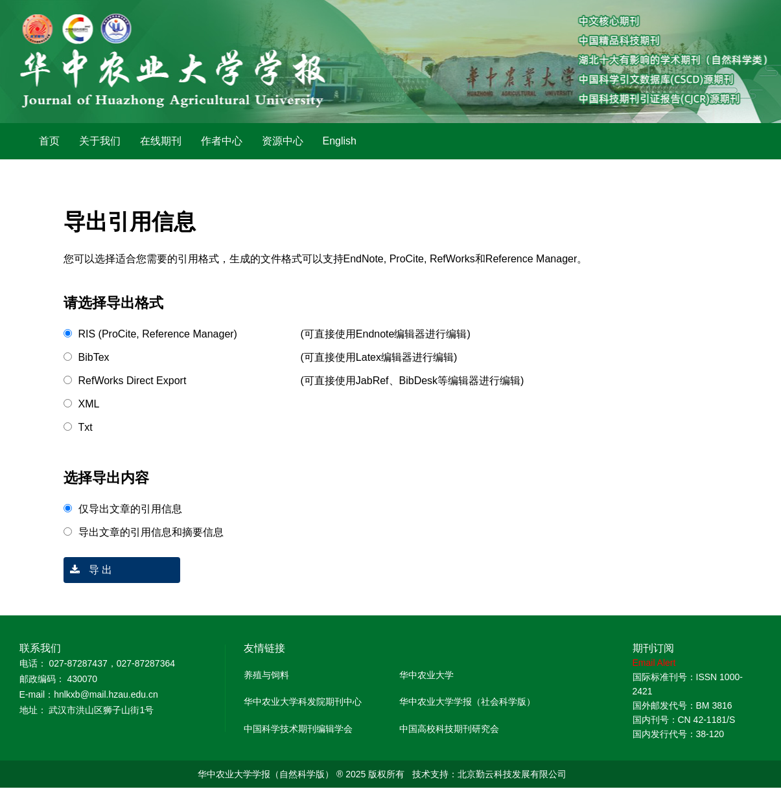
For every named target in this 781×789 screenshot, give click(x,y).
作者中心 (221, 140)
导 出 (88, 569)
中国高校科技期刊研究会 (449, 729)
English (339, 140)
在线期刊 (160, 140)
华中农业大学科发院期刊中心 (303, 701)
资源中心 (282, 140)
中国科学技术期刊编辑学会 (298, 729)
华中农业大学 (426, 675)
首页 (49, 140)
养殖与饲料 (266, 675)
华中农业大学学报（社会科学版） (467, 701)
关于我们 (100, 140)
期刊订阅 (653, 648)
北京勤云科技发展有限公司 (512, 774)
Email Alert (654, 663)
